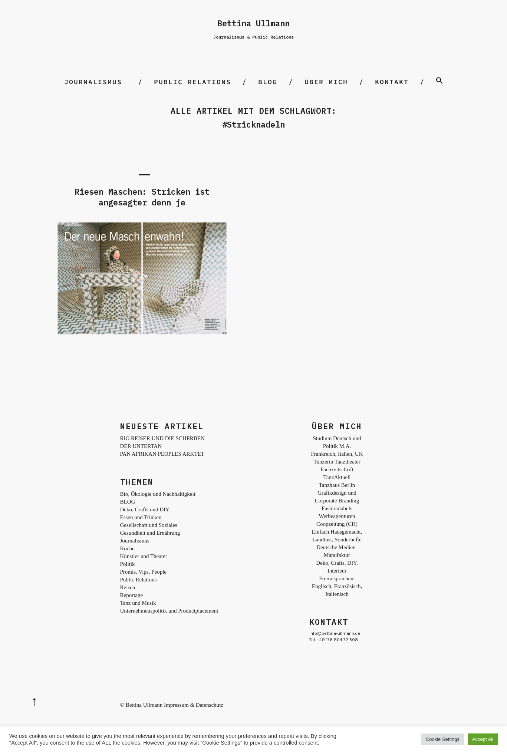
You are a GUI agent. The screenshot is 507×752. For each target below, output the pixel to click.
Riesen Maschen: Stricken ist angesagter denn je (142, 197)
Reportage (131, 595)
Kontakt (392, 81)
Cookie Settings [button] (443, 739)
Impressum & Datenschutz (193, 705)
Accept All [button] (482, 739)
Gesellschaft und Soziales (148, 525)
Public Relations (192, 81)
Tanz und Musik (138, 603)
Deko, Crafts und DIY (144, 509)
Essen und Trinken (141, 517)
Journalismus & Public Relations (253, 37)
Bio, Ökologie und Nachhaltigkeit (157, 494)
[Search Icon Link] (439, 81)
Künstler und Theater (143, 556)
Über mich (326, 81)
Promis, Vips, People (143, 572)
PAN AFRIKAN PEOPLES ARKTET (162, 454)
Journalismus (93, 81)
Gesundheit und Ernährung (150, 533)
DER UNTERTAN (141, 446)
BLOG (267, 81)
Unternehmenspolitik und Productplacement (169, 611)
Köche (127, 548)
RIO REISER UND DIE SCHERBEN (162, 438)
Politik (127, 564)
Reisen (127, 587)
